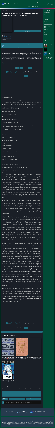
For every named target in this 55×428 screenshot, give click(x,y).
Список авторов (30, 6)
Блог (37, 6)
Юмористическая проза (47, 27)
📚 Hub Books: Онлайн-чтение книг (7, 10)
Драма (45, 32)
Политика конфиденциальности (23, 412)
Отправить (5, 398)
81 (36, 71)
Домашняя (46, 29)
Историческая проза (48, 24)
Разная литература (48, 17)
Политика (46, 19)
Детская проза (47, 12)
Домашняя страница (31, 2)
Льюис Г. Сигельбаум (8, 36)
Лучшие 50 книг (41, 2)
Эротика (45, 31)
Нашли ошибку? (17, 16)
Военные (45, 21)
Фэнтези (45, 34)
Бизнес (45, 16)
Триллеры (46, 22)
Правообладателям (10, 411)
